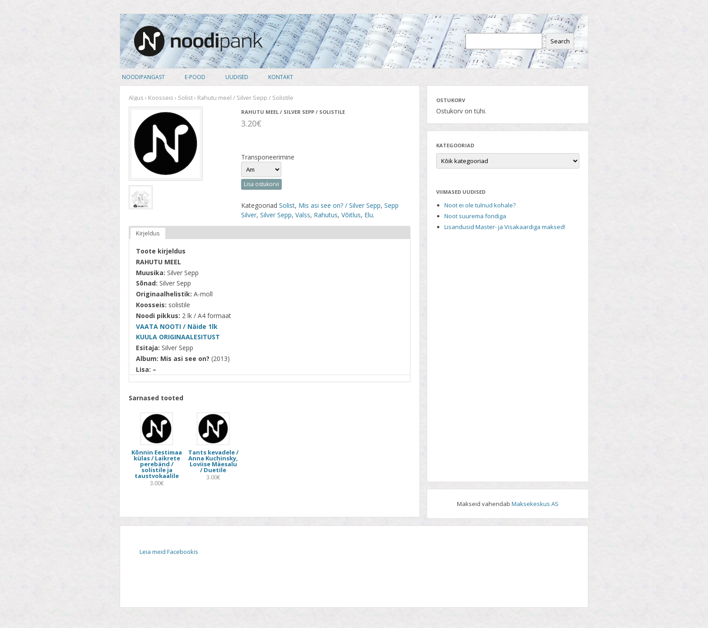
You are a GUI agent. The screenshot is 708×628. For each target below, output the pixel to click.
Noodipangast (143, 77)
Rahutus (326, 215)
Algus (136, 98)
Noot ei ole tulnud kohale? (480, 205)
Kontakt (280, 77)
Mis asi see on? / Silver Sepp (339, 205)
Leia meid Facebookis (169, 552)
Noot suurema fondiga (475, 216)
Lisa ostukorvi (261, 184)
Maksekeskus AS (535, 504)
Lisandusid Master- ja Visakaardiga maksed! (504, 227)
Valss (302, 215)
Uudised (236, 77)
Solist (185, 98)
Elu (368, 215)
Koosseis (160, 98)
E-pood (195, 77)
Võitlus (351, 215)
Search (560, 41)
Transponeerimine (267, 157)
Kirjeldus (148, 233)
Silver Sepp (276, 215)
